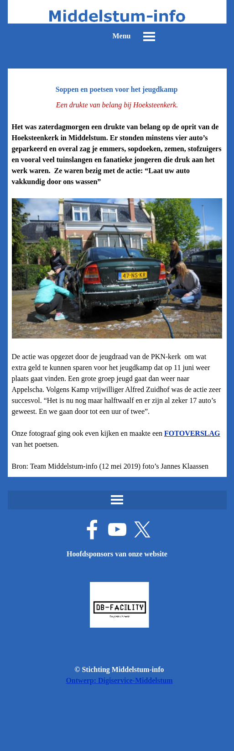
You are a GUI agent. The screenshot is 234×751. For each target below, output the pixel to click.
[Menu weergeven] (149, 36)
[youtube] (117, 529)
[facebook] (92, 529)
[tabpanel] (117, 286)
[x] (142, 529)
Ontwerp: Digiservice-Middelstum (119, 680)
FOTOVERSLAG (192, 433)
